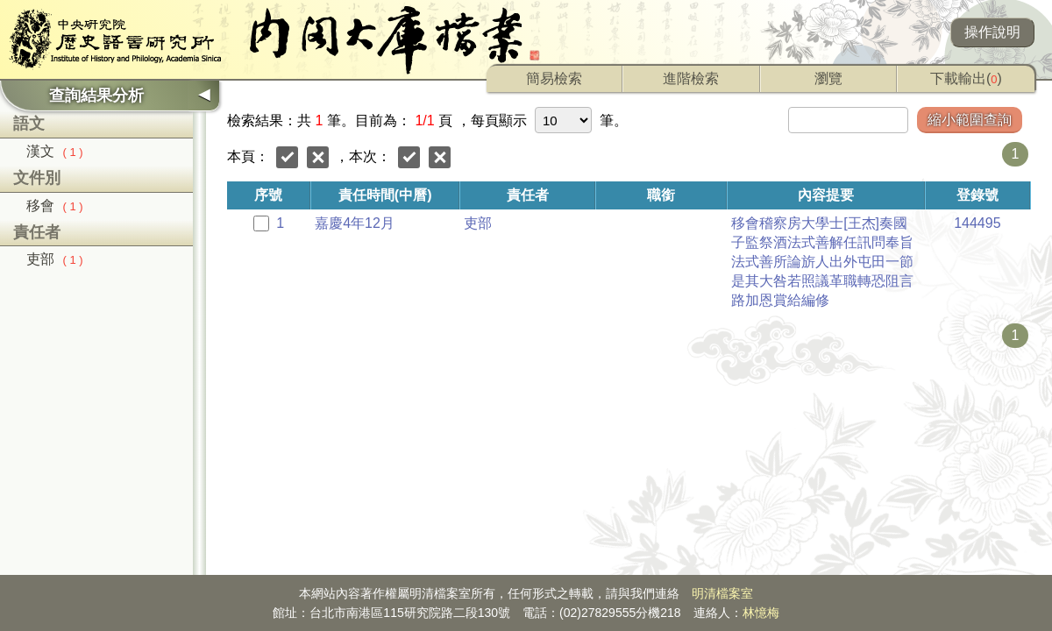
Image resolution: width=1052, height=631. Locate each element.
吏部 (54, 259)
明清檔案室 (722, 593)
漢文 (54, 151)
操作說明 (992, 32)
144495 (977, 223)
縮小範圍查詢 (970, 119)
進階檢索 (691, 78)
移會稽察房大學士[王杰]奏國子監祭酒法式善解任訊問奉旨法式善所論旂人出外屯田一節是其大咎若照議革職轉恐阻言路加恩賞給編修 (822, 262)
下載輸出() (966, 78)
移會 (54, 205)
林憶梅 (761, 613)
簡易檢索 (554, 78)
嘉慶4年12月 (354, 223)
